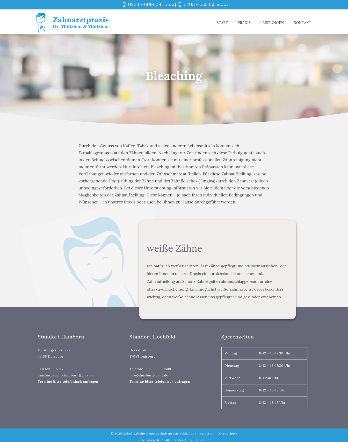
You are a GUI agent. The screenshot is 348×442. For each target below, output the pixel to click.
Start (222, 22)
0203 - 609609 (144, 4)
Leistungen (272, 22)
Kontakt (304, 22)
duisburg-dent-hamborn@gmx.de (66, 375)
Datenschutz (227, 433)
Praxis (244, 22)
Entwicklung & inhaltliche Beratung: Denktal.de (174, 440)
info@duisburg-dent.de (149, 375)
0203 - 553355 (200, 4)
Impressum (206, 433)
